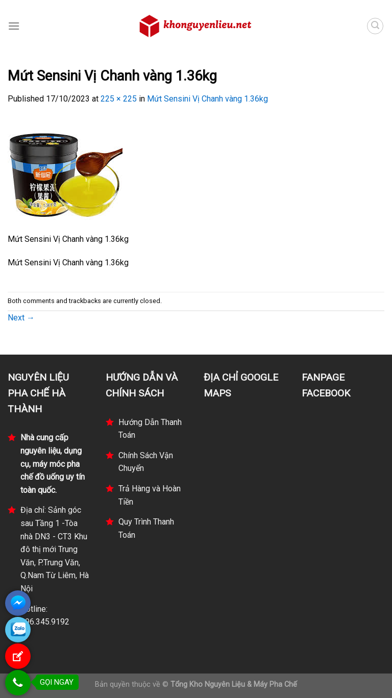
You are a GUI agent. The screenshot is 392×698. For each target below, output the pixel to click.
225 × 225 (119, 99)
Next (21, 317)
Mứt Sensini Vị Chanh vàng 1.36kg (207, 99)
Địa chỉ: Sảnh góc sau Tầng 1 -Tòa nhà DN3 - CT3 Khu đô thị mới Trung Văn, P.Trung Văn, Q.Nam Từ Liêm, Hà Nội (54, 549)
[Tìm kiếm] (375, 26)
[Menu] (14, 25)
